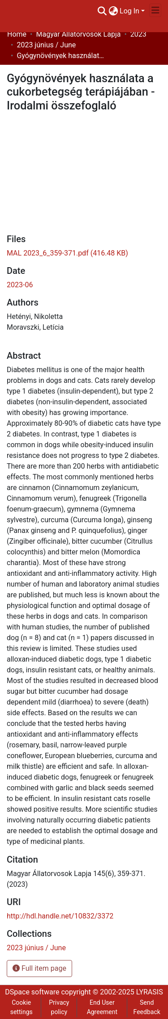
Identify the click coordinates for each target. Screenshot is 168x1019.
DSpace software (32, 992)
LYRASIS (149, 992)
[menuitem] (113, 11)
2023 (138, 34)
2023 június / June (46, 45)
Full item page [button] (39, 968)
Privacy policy (59, 1007)
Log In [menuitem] (129, 11)
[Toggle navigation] (155, 10)
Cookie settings (21, 1007)
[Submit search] (102, 11)
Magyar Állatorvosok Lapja (78, 34)
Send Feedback (147, 1007)
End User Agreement (102, 1007)
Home (16, 34)
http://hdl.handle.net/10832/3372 (60, 916)
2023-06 (20, 285)
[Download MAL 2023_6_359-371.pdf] (67, 253)
